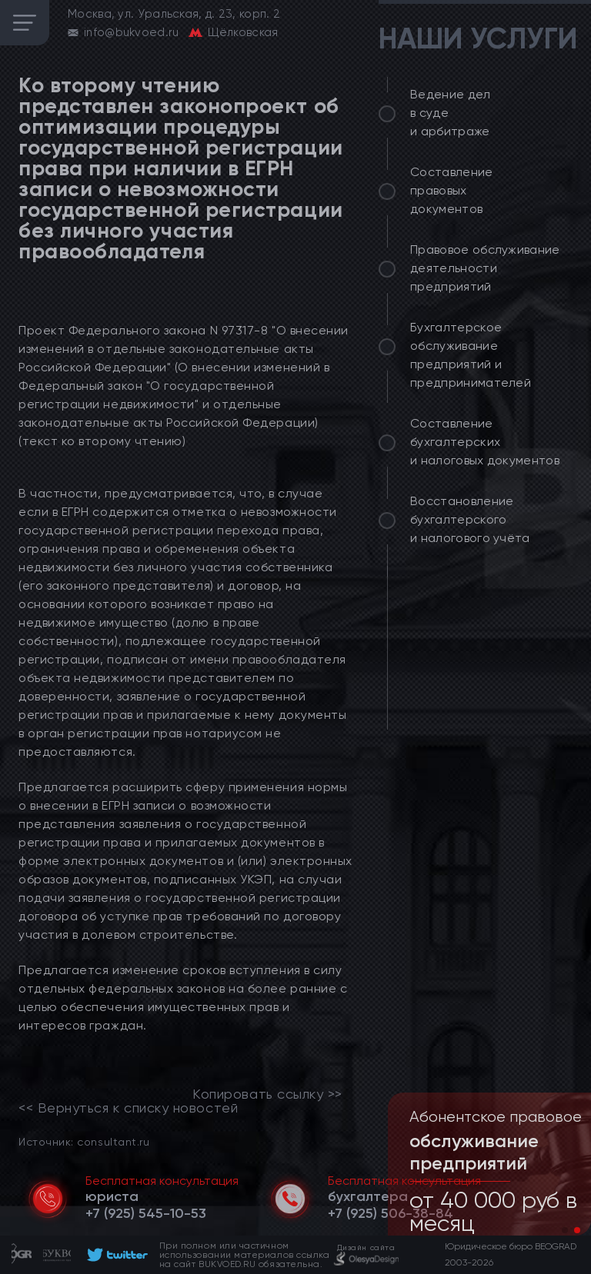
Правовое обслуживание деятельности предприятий (485, 268)
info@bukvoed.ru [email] (131, 32)
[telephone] (145, 1213)
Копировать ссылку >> (267, 1094)
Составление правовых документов (451, 190)
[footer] (115, 1255)
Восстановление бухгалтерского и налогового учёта (470, 519)
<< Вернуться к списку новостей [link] (128, 1108)
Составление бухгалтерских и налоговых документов (484, 441)
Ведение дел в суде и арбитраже (450, 112)
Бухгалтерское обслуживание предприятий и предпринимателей (470, 355)
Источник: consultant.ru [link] (83, 1141)
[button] (565, 1230)
